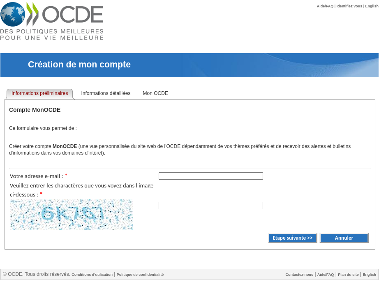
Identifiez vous (350, 6)
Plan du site (348, 275)
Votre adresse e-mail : (39, 176)
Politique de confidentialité (140, 275)
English (372, 6)
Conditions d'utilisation (92, 275)
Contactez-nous (300, 275)
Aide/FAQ (325, 6)
